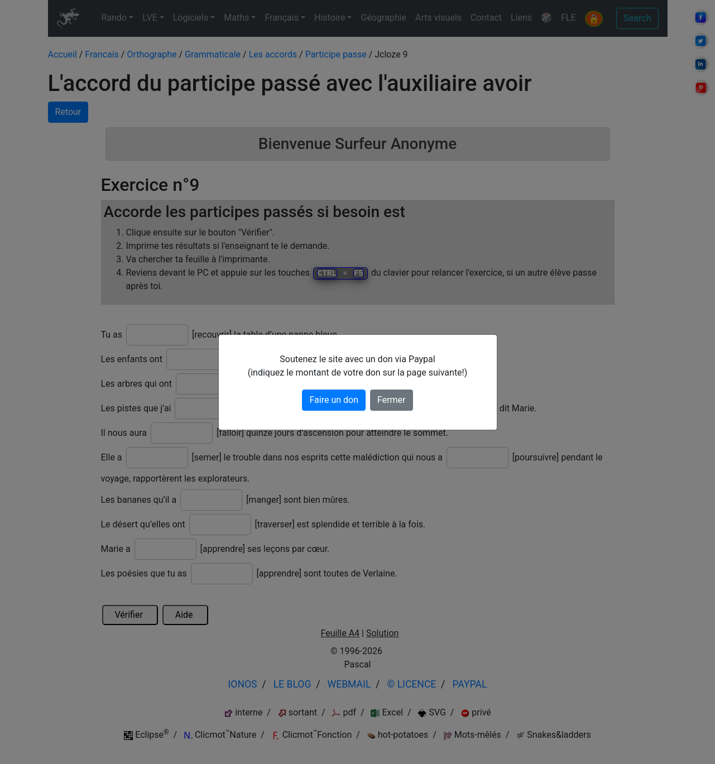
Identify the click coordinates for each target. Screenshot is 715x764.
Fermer (391, 400)
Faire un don (333, 400)
